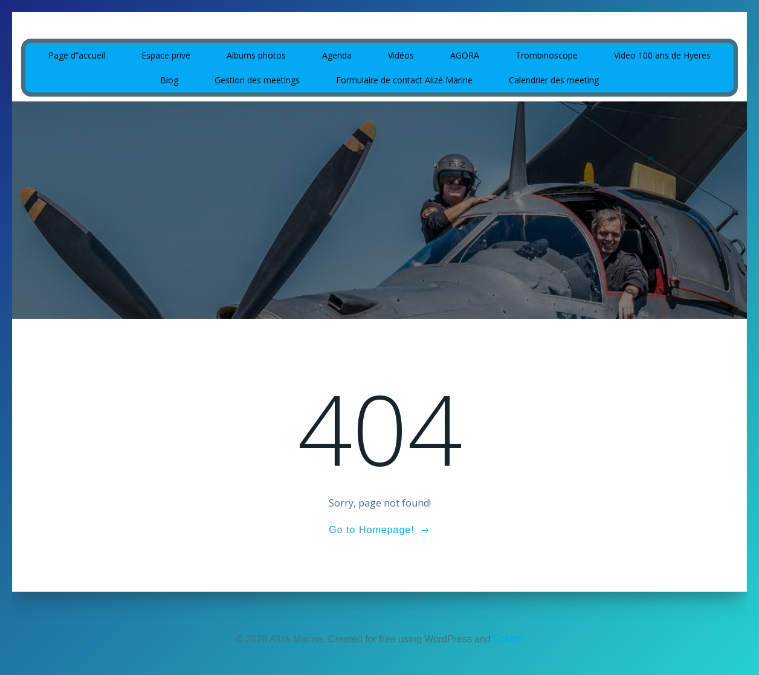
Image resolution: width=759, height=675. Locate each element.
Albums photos (256, 55)
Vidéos (401, 55)
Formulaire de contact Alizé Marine (404, 80)
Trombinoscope (546, 55)
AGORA (464, 55)
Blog (169, 80)
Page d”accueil (76, 55)
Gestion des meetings (257, 80)
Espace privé (165, 55)
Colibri (508, 638)
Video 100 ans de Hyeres (662, 55)
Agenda (337, 55)
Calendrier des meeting (554, 80)
